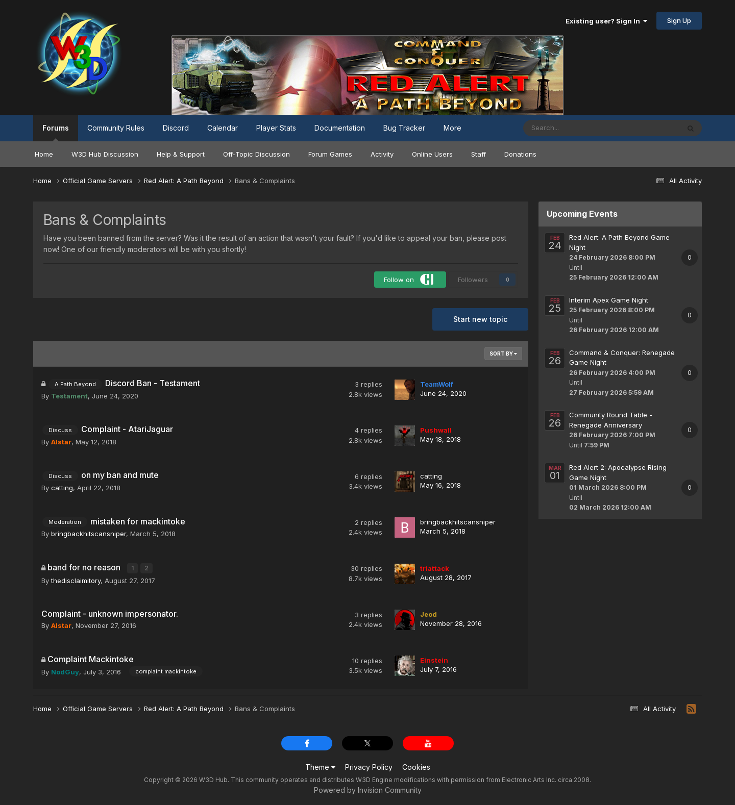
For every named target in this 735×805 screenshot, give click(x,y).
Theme (320, 766)
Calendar (222, 127)
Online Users (432, 154)
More (452, 127)
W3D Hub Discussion (104, 154)
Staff (478, 154)
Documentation (339, 127)
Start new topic (480, 319)
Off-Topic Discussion (256, 154)
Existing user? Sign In (606, 21)
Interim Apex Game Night (608, 300)
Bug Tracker (404, 127)
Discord (176, 127)
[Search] (574, 128)
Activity (382, 154)
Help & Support (181, 154)
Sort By (503, 353)
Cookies (416, 766)
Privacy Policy (369, 766)
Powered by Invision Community (368, 789)
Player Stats (276, 127)
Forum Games (330, 154)
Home (44, 154)
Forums (55, 132)
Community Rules (115, 127)
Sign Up (679, 20)
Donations (520, 154)
